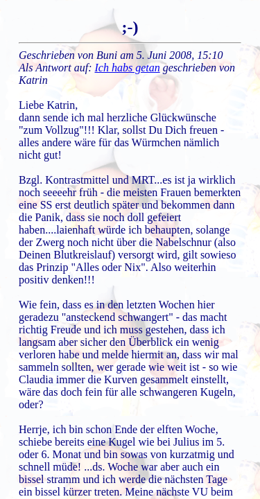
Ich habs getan (127, 67)
